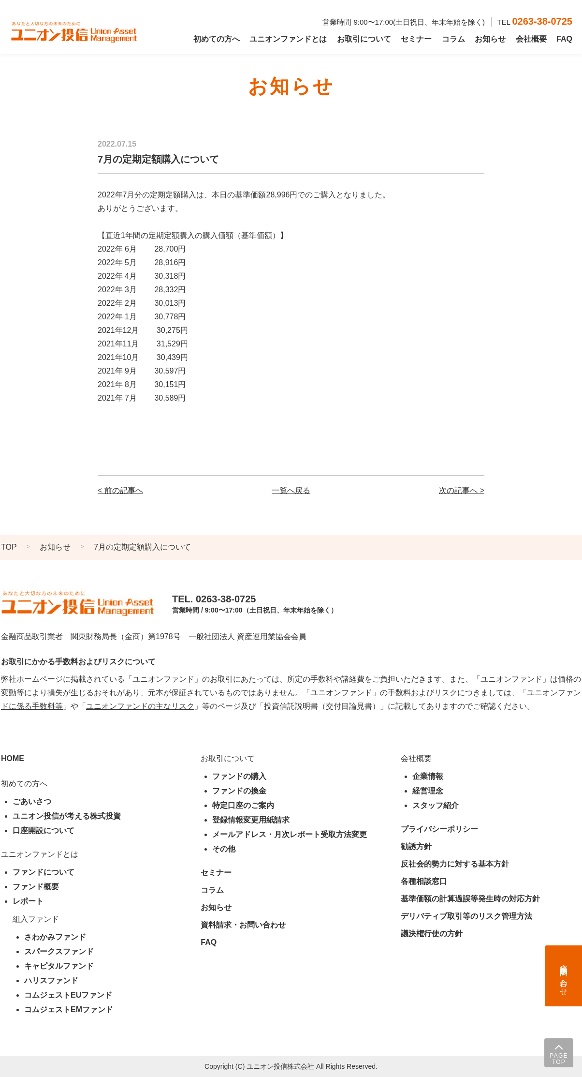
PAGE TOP (558, 1058)
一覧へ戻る (291, 490)
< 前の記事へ (120, 490)
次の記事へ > (461, 490)
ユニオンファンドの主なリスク (140, 706)
